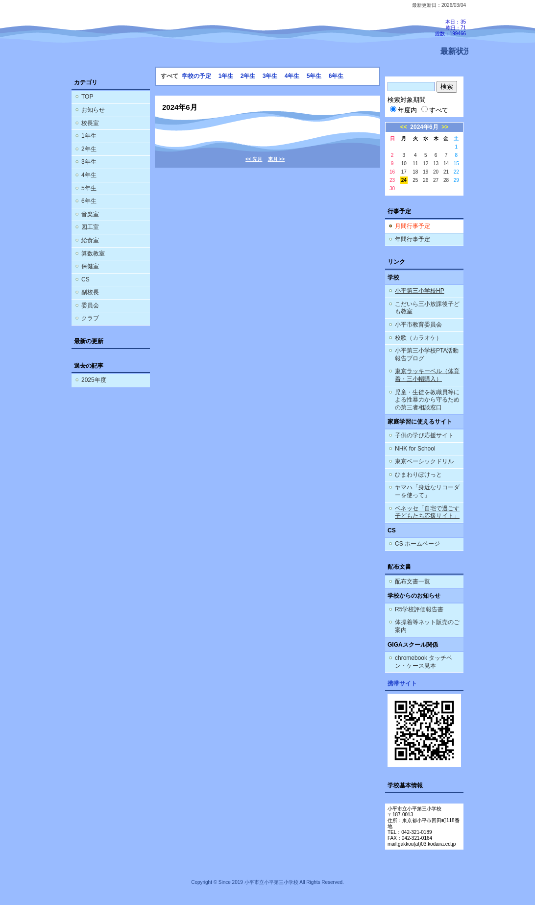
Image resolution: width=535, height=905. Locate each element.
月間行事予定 (412, 226)
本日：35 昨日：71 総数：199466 (450, 27)
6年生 (89, 201)
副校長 (90, 292)
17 (404, 172)
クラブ (90, 318)
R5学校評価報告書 (419, 609)
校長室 (90, 123)
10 (404, 163)
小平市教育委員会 (418, 324)
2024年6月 (424, 127)
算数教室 (93, 253)
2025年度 (93, 380)
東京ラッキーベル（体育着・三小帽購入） (427, 375)
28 (446, 180)
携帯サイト (402, 683)
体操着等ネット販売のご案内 (427, 626)
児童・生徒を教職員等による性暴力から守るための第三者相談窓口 (427, 400)
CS (85, 279)
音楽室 (90, 214)
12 (425, 163)
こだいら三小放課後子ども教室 (427, 308)
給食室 (90, 240)
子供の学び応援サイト (424, 435)
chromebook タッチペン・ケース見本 (423, 661)
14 (446, 163)
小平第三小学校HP (419, 290)
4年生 (89, 175)
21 (446, 172)
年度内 (403, 110)
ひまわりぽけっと (418, 474)
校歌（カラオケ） (418, 337)
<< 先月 (253, 159)
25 (415, 180)
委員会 (90, 305)
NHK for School (415, 448)
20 (435, 172)
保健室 (90, 266)
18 (415, 172)
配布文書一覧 (412, 581)
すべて (434, 110)
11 (415, 163)
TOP (87, 96)
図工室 (90, 227)
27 (435, 180)
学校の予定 (196, 76)
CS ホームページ (417, 543)
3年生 (89, 161)
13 (435, 163)
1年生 (89, 135)
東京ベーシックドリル (424, 461)
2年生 (89, 149)
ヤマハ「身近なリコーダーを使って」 (427, 491)
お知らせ (93, 109)
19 (425, 172)
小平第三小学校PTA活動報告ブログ (427, 354)
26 (425, 180)
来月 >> (276, 159)
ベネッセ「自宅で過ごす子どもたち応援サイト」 (427, 512)
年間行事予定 (412, 239)
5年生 (89, 188)
